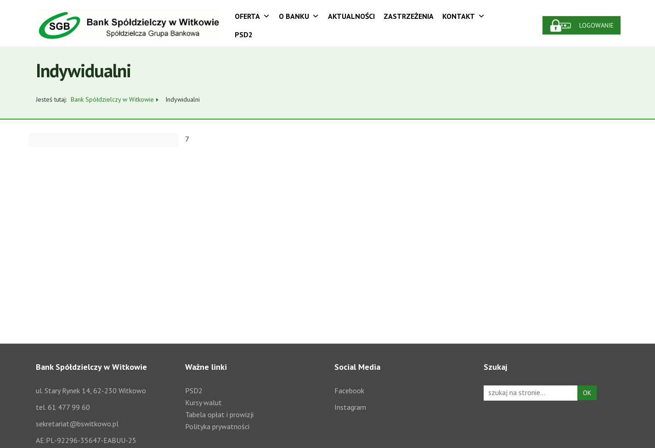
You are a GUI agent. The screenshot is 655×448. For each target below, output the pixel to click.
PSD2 (244, 34)
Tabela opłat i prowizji (219, 414)
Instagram (350, 407)
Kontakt (463, 16)
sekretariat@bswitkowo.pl (77, 423)
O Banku (299, 16)
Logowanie (596, 25)
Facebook (349, 390)
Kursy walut (203, 402)
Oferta (252, 16)
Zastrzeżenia (409, 16)
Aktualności (351, 16)
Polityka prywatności (217, 426)
